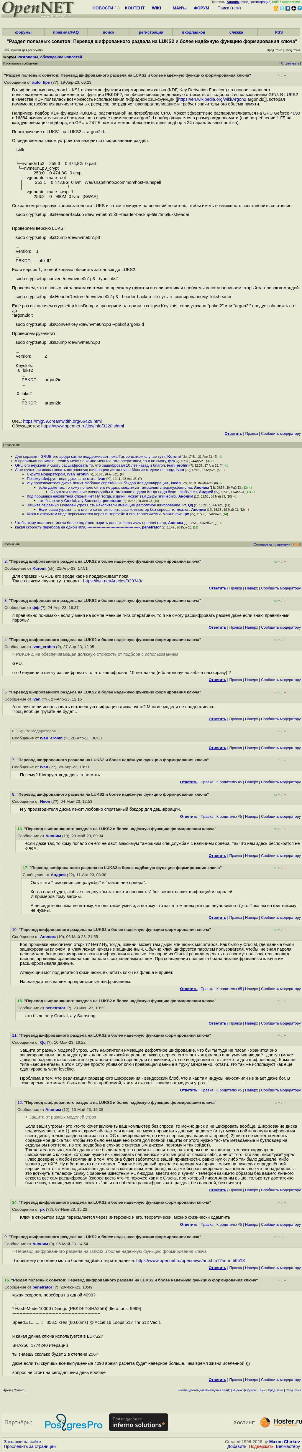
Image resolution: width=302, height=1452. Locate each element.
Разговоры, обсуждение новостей (49, 57)
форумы (23, 32)
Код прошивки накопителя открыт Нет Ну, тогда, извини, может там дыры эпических (101, 496)
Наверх (251, 588)
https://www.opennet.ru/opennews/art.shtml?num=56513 (190, 1260)
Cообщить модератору (281, 433)
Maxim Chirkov (284, 1441)
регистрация (260, 2)
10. (15, 929)
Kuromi (174, 456)
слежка (236, 32)
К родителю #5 (229, 782)
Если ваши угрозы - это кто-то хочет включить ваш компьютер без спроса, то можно (114, 509)
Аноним (201, 487)
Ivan (180, 470)
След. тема (293, 1390)
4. (6, 639)
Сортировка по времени (272, 544)
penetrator (112, 500)
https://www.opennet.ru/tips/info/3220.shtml (82, 426)
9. (6, 1237)
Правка (251, 433)
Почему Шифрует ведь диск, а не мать (61, 478)
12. (20, 1102)
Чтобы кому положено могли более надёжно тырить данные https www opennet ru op (90, 523)
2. (6, 561)
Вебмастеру (288, 1446)
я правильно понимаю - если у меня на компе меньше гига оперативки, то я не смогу (90, 461)
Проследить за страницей (30, 1446)
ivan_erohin (177, 465)
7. (14, 760)
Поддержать (261, 1446)
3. (6, 600)
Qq (190, 505)
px (187, 514)
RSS (279, 32)
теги (235, 8)
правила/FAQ (66, 32)
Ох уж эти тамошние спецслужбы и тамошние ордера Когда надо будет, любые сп (123, 492)
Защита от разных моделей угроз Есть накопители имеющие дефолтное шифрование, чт (106, 505)
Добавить (237, 1446)
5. (6, 692)
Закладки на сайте (22, 1441)
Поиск (223, 8)
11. (15, 1035)
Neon (176, 483)
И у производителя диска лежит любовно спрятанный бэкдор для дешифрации (98, 483)
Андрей (206, 492)
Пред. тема (275, 1390)
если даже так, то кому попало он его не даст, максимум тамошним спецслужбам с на (115, 487)
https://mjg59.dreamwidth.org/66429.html (62, 421)
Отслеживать (290, 63)
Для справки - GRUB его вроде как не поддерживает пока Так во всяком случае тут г (90, 456)
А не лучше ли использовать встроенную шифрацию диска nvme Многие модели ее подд (94, 470)
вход (245, 2)
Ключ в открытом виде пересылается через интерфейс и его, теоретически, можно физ (105, 514)
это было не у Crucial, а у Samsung (70, 500)
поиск (108, 32)
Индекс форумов (244, 1390)
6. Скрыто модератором (34, 731)
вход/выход (193, 32)
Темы (261, 1390)
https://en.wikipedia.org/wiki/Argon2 (212, 99)
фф (171, 461)
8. (14, 794)
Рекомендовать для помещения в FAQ (204, 1390)
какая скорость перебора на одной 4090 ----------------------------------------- (77, 527)
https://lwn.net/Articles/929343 (112, 581)
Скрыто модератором (46, 474)
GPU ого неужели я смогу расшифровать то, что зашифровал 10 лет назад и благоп (90, 465)
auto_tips (41, 82)
